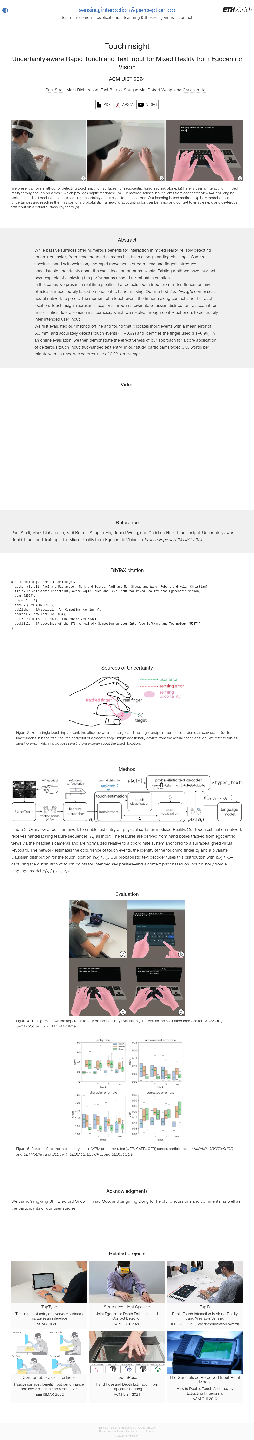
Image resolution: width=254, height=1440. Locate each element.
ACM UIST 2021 (127, 1395)
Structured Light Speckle (127, 1307)
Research (84, 18)
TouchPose (127, 1378)
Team (66, 18)
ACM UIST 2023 (127, 1324)
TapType (49, 1307)
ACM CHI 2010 (205, 1399)
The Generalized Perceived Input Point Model (204, 1380)
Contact (185, 18)
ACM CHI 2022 (49, 1324)
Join (167, 18)
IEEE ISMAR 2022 (49, 1395)
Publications (108, 18)
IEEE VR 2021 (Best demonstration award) (205, 1324)
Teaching (140, 18)
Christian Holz (195, 90)
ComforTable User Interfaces (49, 1378)
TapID (205, 1307)
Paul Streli (55, 90)
